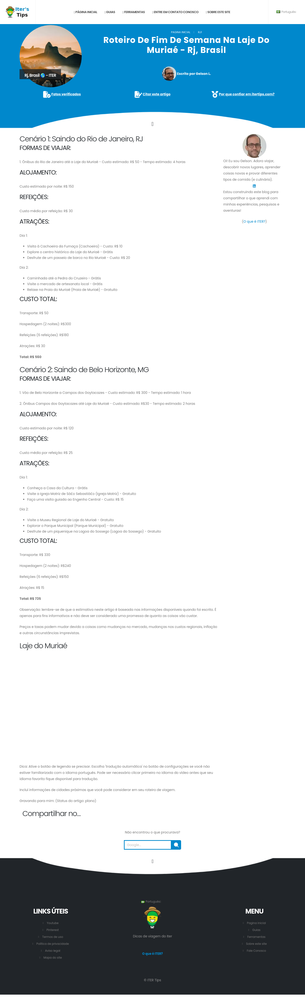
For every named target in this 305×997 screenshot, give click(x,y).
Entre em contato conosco (175, 12)
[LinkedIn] (254, 185)
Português (286, 12)
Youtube (52, 923)
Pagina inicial (180, 32)
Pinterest (52, 930)
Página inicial (85, 12)
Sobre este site (218, 12)
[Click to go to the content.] (152, 124)
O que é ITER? (254, 221)
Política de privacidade (53, 944)
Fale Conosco (256, 951)
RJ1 (200, 32)
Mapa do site (52, 958)
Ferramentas (133, 12)
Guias (110, 12)
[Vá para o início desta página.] (152, 861)
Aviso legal (53, 951)
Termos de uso (53, 937)
